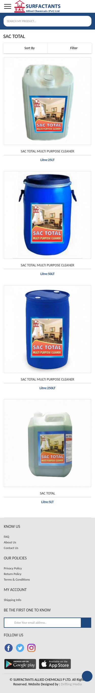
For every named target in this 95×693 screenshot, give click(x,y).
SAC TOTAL (47, 493)
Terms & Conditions (17, 579)
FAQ (6, 537)
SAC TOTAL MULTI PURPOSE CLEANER (47, 151)
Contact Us (11, 548)
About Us (10, 542)
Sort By (25, 48)
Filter (70, 48)
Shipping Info (12, 600)
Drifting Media (71, 684)
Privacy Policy (13, 568)
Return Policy (12, 574)
